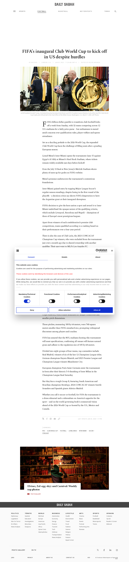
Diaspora (28, 527)
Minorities (28, 524)
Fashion (68, 527)
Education (28, 519)
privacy (30, 557)
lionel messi (73, 431)
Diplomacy (14, 516)
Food (67, 524)
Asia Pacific (41, 524)
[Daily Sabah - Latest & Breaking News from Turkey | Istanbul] (64, 4)
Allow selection (64, 310)
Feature (68, 537)
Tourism (54, 527)
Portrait (81, 524)
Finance (54, 524)
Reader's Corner (111, 521)
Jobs (12, 557)
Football (42, 11)
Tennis (107, 11)
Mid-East (41, 516)
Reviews (81, 529)
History (68, 535)
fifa (43, 431)
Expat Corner (70, 540)
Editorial (109, 524)
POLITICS (15, 513)
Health (68, 516)
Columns (109, 516)
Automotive (55, 516)
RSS (89, 557)
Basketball (63, 11)
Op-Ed (108, 519)
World (41, 513)
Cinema (81, 516)
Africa (40, 527)
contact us (70, 557)
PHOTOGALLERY (36, 494)
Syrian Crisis (42, 529)
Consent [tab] (31, 257)
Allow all (97, 310)
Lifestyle (70, 513)
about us (49, 557)
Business (56, 513)
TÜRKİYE (28, 513)
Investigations (29, 521)
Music (81, 519)
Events (81, 521)
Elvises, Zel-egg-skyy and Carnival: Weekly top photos (48, 488)
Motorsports (86, 11)
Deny (32, 310)
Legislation (14, 519)
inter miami (82, 431)
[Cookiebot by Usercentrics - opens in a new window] (97, 250)
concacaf (45, 433)
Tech (53, 529)
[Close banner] (112, 250)
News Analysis (15, 527)
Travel (67, 521)
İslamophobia (42, 532)
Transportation (57, 535)
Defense (54, 532)
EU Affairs (14, 524)
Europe (40, 519)
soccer (91, 431)
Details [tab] (64, 257)
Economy (55, 519)
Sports (22, 11)
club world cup (52, 431)
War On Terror (15, 521)
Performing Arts (84, 527)
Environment (69, 519)
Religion (68, 532)
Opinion (110, 513)
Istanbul (27, 516)
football (63, 431)
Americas (41, 521)
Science (68, 529)
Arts (81, 513)
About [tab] (97, 257)
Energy (54, 521)
